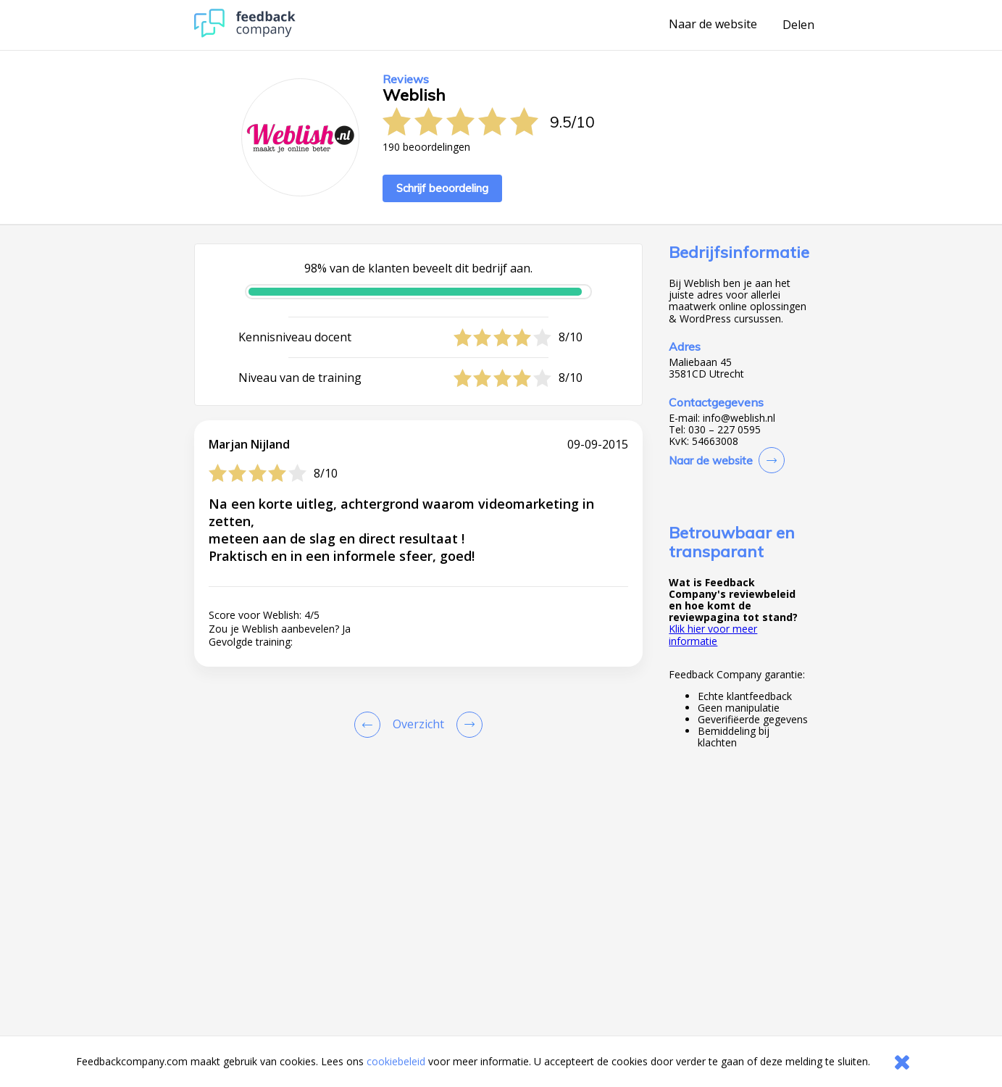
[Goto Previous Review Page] (370, 725)
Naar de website (713, 24)
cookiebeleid (396, 1061)
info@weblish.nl (739, 418)
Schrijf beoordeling (442, 188)
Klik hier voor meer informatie (713, 634)
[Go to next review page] (467, 725)
